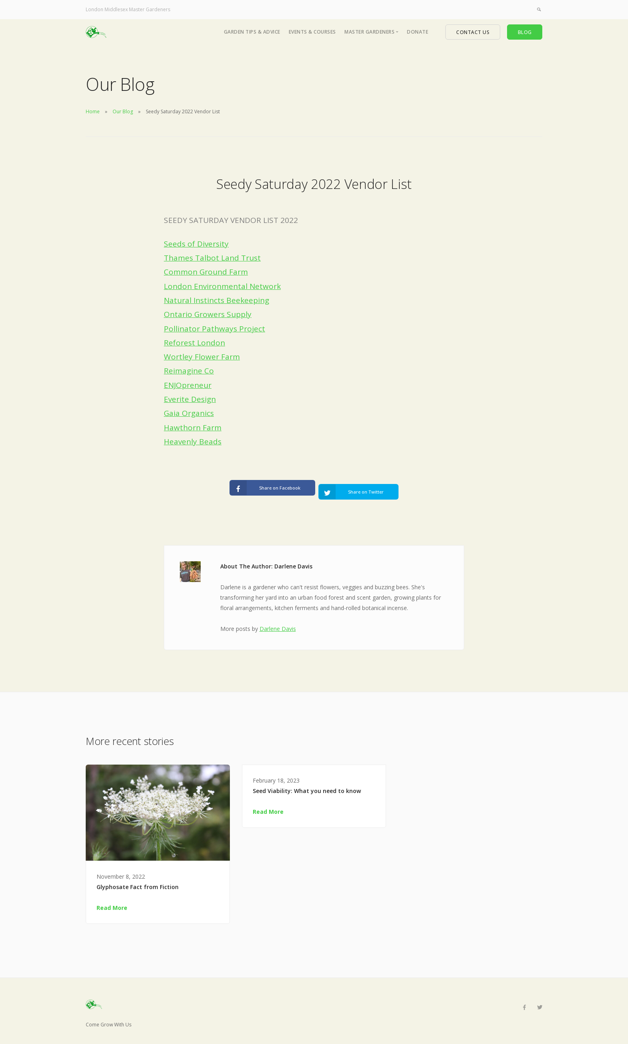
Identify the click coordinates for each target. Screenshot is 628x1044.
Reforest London (194, 342)
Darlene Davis (278, 622)
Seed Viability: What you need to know (307, 784)
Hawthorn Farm (192, 427)
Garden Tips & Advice (252, 31)
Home (93, 111)
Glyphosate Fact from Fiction (138, 880)
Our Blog (123, 111)
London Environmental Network (222, 286)
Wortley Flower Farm (202, 356)
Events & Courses (312, 31)
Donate (417, 31)
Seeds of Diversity (196, 244)
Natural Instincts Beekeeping (216, 300)
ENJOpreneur (187, 385)
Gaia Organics (189, 413)
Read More (112, 901)
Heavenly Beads (192, 441)
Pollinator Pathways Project (214, 328)
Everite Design (190, 399)
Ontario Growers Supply (208, 314)
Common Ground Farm (206, 272)
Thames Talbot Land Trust (212, 258)
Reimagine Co (189, 370)
